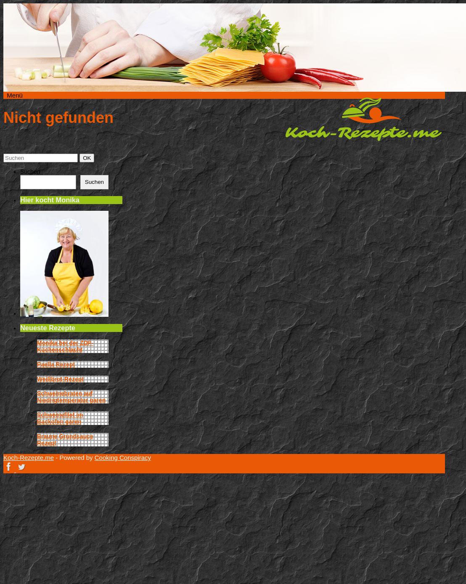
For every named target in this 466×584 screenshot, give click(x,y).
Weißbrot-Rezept (60, 379)
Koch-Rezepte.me (363, 119)
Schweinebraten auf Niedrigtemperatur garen (71, 396)
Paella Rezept (56, 364)
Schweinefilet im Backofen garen (60, 418)
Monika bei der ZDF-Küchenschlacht (65, 346)
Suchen (30, 171)
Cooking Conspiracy (123, 457)
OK (88, 157)
